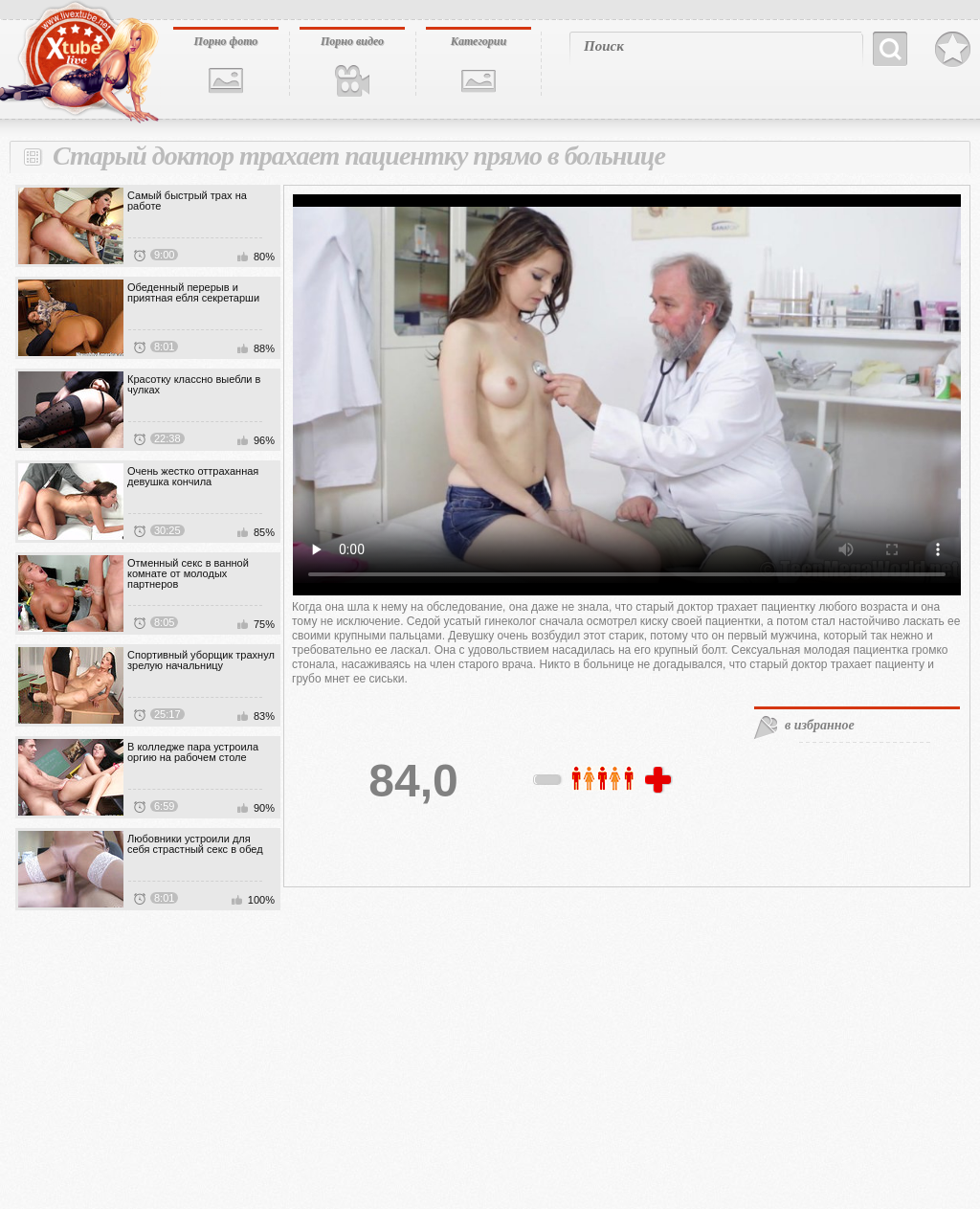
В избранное (952, 50)
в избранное (820, 725)
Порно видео (352, 41)
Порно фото (226, 41)
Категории (478, 41)
